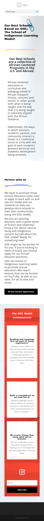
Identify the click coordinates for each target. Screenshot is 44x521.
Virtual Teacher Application (21, 292)
